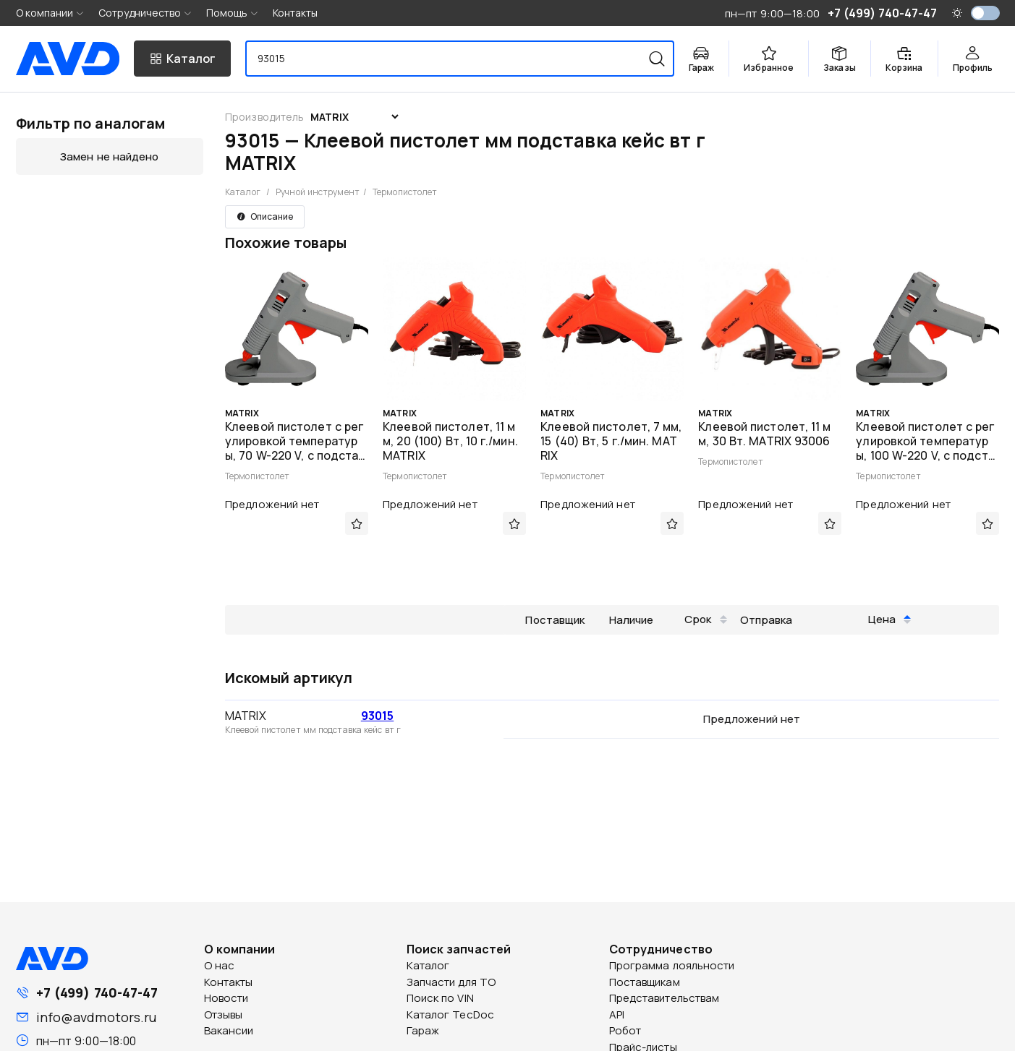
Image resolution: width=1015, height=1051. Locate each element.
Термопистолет (405, 192)
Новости (226, 997)
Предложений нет (272, 504)
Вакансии (229, 1030)
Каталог (242, 192)
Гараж (423, 1030)
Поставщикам (644, 982)
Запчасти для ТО (451, 982)
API (616, 1014)
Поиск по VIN (440, 997)
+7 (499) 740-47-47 (97, 992)
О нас (219, 965)
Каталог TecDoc (450, 1014)
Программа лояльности (672, 965)
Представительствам (664, 997)
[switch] (985, 13)
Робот (625, 1030)
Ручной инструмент (318, 192)
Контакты (295, 13)
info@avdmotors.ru (96, 1017)
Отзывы (223, 1014)
